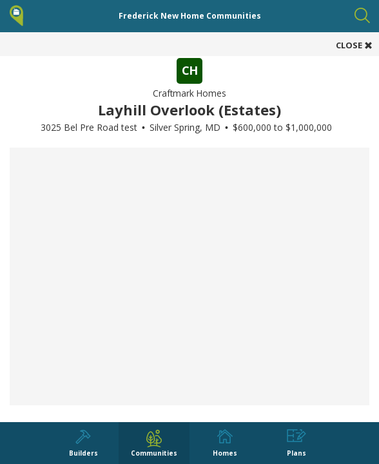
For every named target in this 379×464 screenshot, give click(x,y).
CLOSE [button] (354, 45)
